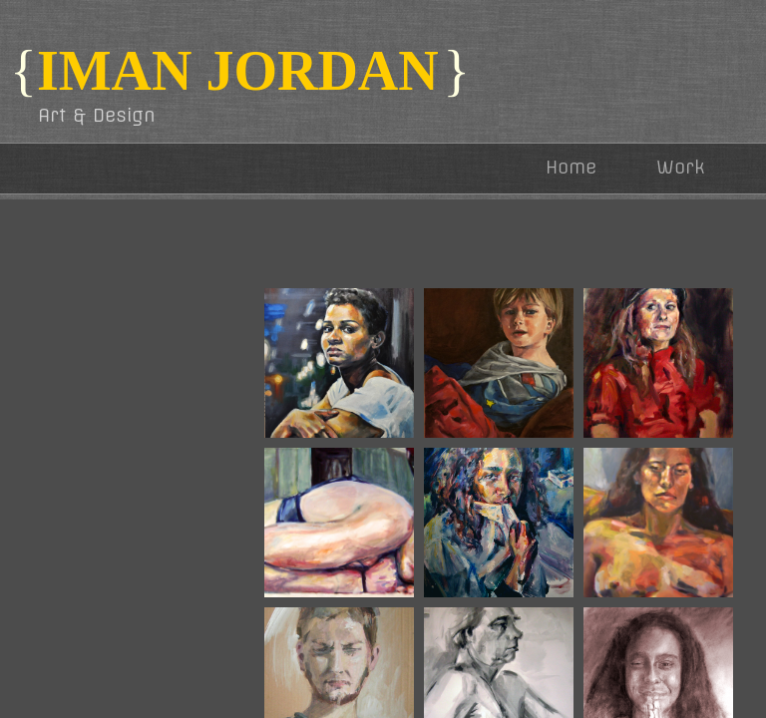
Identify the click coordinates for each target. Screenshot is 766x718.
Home (571, 167)
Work (680, 167)
